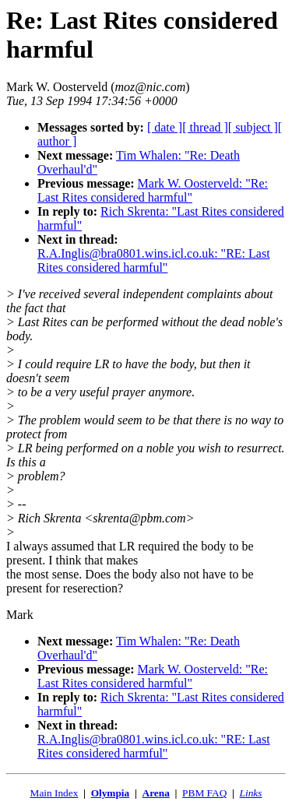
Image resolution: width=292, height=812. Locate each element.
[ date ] (164, 127)
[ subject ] (253, 127)
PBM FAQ (204, 793)
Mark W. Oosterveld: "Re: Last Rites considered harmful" (152, 190)
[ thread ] (205, 127)
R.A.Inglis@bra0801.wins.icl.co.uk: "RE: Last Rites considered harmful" (153, 260)
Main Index (54, 793)
